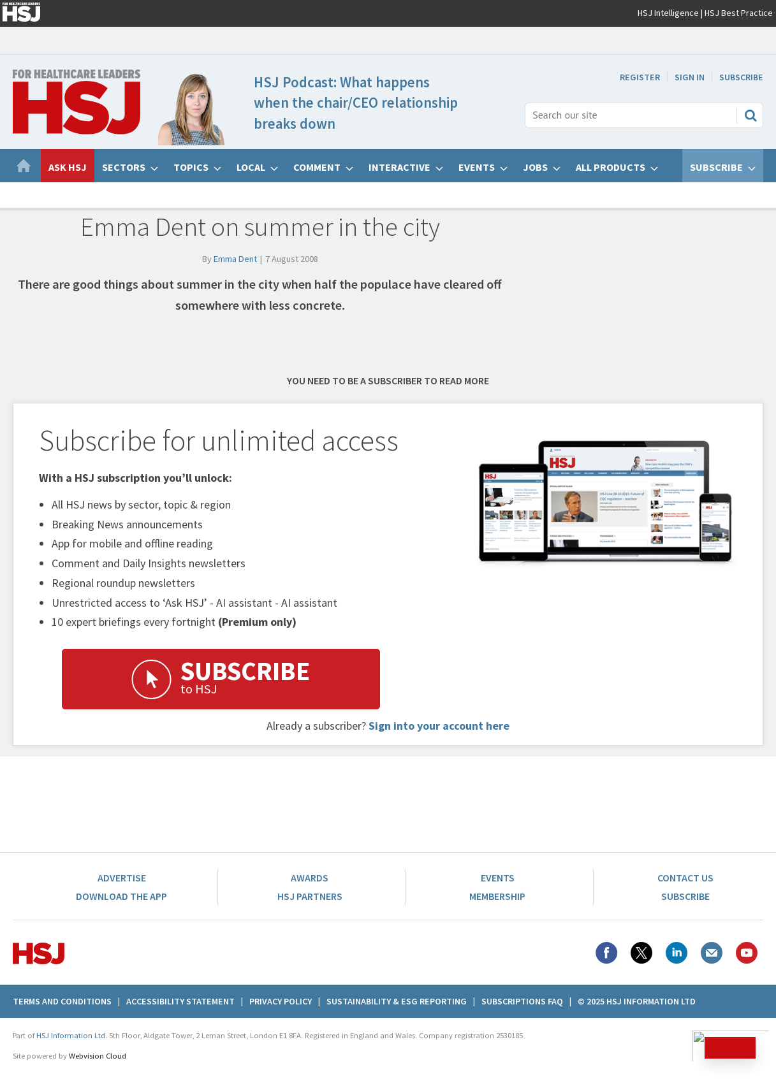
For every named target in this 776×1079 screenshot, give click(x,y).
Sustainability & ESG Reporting (396, 1001)
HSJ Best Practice (739, 12)
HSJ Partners (309, 896)
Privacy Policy (280, 1001)
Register (640, 77)
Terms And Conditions (62, 1001)
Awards (309, 877)
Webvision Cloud (97, 1056)
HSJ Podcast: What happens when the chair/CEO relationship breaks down (356, 103)
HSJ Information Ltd (70, 1035)
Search (750, 115)
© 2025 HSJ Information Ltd (637, 1001)
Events (498, 877)
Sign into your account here (439, 725)
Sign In (690, 77)
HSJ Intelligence (668, 12)
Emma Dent (235, 258)
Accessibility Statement (180, 1001)
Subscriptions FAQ (522, 1001)
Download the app (121, 896)
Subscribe (741, 77)
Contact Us (685, 877)
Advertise (122, 877)
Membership (497, 896)
